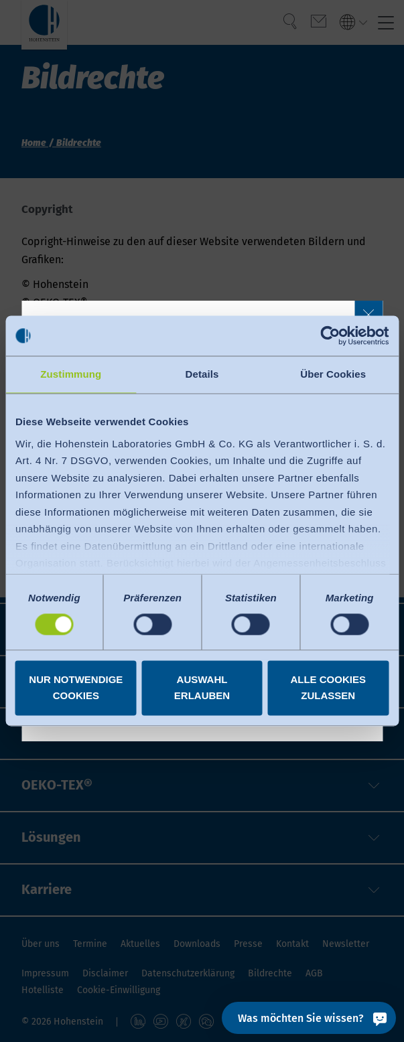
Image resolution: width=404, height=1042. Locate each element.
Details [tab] (202, 374)
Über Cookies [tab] (333, 374)
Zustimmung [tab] (70, 374)
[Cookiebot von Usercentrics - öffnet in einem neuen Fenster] (330, 335)
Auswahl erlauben (202, 688)
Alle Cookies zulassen (328, 688)
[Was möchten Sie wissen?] (309, 1018)
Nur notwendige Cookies (76, 688)
